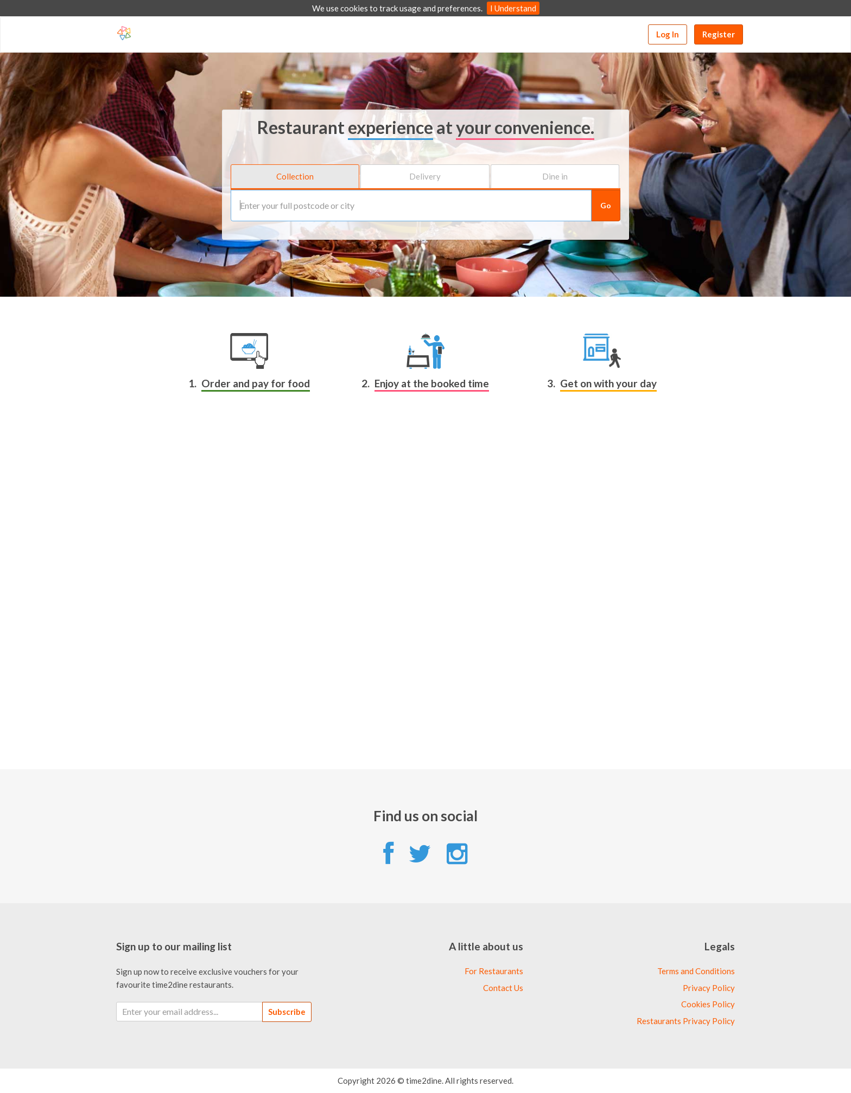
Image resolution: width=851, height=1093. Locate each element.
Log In (667, 34)
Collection (295, 176)
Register (718, 34)
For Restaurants (494, 971)
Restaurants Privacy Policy (686, 1021)
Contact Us (503, 988)
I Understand (513, 8)
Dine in (555, 176)
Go (605, 204)
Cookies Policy (708, 1004)
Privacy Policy (709, 988)
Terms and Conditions (696, 971)
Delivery (425, 176)
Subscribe (287, 1012)
